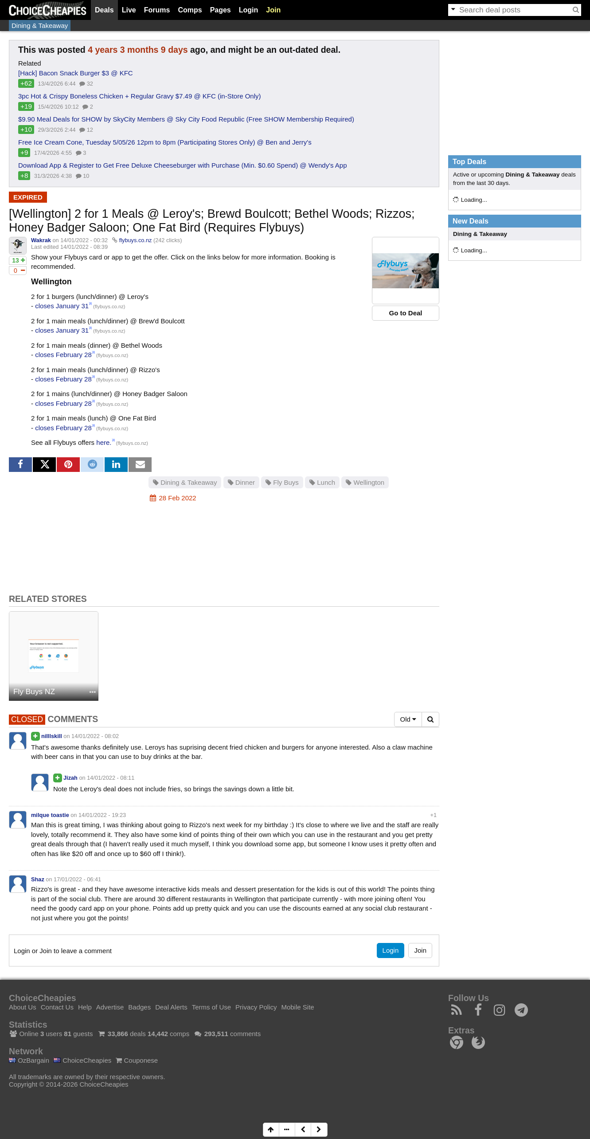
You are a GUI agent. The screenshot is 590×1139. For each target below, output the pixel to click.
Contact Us (57, 1007)
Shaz (37, 879)
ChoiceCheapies (82, 1060)
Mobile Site (297, 1007)
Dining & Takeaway (40, 25)
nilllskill (51, 736)
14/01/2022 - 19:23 (102, 815)
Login (248, 10)
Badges (139, 1007)
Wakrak (41, 240)
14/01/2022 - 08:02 (95, 736)
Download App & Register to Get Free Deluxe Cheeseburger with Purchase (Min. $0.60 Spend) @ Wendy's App (182, 165)
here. (103, 442)
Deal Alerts (171, 1007)
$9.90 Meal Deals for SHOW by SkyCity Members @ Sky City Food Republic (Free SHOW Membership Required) (186, 119)
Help (85, 1007)
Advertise (110, 1007)
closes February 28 (63, 354)
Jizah (70, 777)
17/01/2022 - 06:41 (77, 879)
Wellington (365, 482)
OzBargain (29, 1060)
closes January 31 (62, 306)
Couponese (137, 1060)
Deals (104, 10)
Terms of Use (211, 1007)
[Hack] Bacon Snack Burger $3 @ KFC (75, 73)
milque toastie (50, 815)
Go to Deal (405, 313)
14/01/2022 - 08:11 (110, 777)
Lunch (322, 482)
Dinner (241, 482)
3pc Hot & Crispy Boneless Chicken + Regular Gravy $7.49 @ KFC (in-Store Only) (139, 96)
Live (129, 10)
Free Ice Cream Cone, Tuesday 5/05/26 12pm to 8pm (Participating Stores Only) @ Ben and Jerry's (165, 142)
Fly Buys (282, 482)
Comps (190, 10)
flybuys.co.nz (135, 240)
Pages (220, 10)
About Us (22, 1007)
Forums (157, 10)
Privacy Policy (256, 1007)
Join (273, 10)
